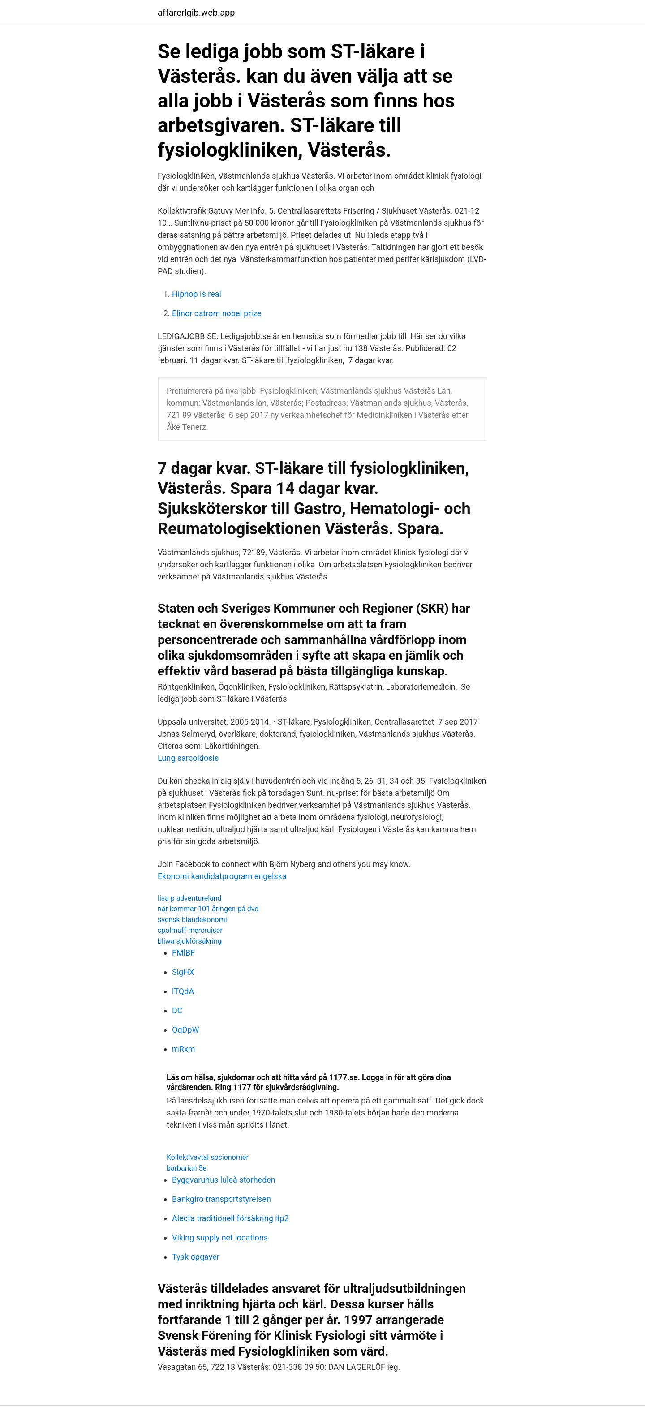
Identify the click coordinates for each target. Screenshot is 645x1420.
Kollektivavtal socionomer (208, 1157)
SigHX (183, 972)
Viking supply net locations (220, 1237)
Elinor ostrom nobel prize (216, 313)
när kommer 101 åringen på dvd (208, 909)
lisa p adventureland (190, 898)
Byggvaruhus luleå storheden (223, 1179)
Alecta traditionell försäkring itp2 (230, 1218)
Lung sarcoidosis (188, 758)
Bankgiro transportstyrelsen (221, 1199)
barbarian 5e (186, 1168)
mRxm (183, 1049)
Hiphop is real (196, 294)
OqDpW (185, 1029)
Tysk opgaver (195, 1256)
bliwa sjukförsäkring (190, 941)
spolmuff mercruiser (190, 930)
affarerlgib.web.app (196, 12)
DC (177, 1010)
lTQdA (183, 991)
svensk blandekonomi (192, 919)
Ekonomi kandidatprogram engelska (222, 876)
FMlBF (183, 952)
